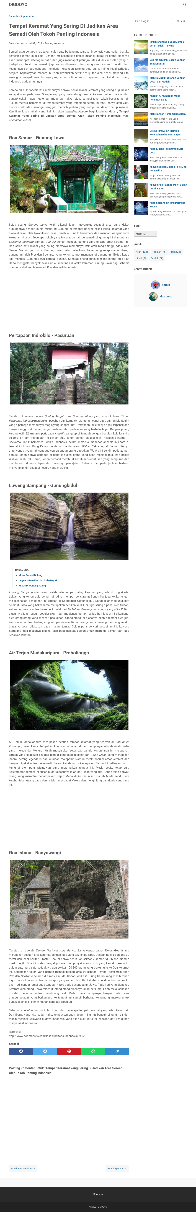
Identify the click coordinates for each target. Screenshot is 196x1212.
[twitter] (45, 1051)
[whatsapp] (93, 1051)
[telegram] (117, 1051)
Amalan (159, 251)
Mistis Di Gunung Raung (32, 585)
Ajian (142, 251)
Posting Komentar (55, 43)
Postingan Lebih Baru (23, 1168)
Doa (176, 251)
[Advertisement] (69, 297)
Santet (157, 258)
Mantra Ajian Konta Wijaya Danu (168, 113)
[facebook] (21, 1051)
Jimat (141, 258)
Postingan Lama (117, 1168)
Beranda (98, 1194)
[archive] (145, 233)
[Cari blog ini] (185, 4)
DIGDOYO (18, 4)
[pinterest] (69, 1051)
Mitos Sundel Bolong (30, 575)
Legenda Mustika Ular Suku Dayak (38, 580)
